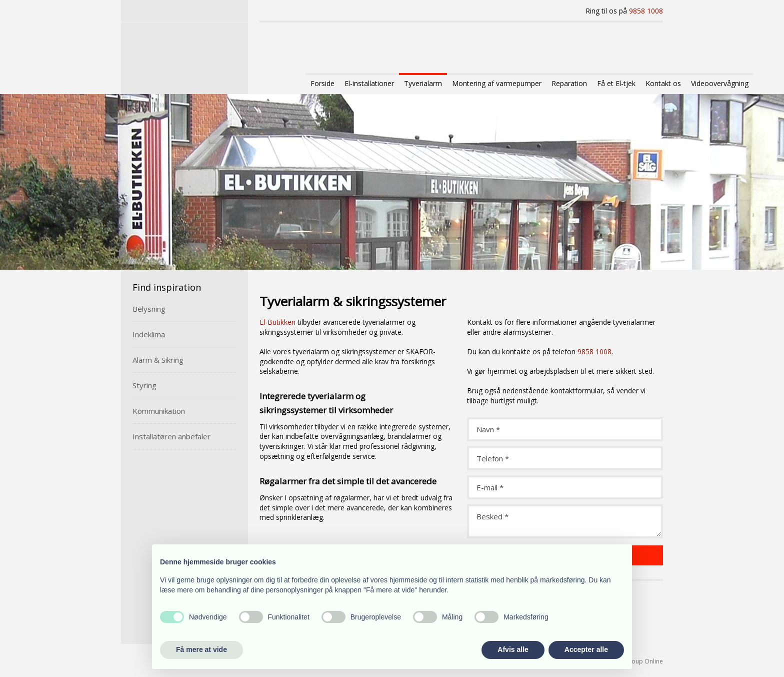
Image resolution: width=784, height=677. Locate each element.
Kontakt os (663, 83)
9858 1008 (646, 11)
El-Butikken (278, 322)
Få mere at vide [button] (201, 649)
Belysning (149, 309)
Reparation (569, 83)
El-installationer (369, 83)
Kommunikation (158, 411)
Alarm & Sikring (158, 360)
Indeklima (148, 334)
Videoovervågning (719, 83)
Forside (322, 83)
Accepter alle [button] (586, 649)
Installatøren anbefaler (171, 436)
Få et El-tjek (616, 83)
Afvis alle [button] (513, 649)
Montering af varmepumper (497, 83)
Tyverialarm (423, 83)
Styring (144, 385)
